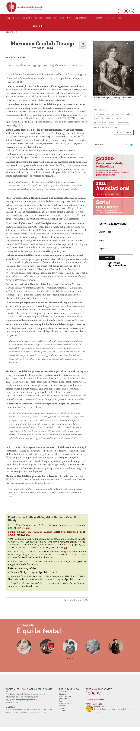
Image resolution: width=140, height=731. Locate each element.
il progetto (13, 18)
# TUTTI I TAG (124, 132)
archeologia (99, 114)
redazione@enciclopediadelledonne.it (27, 700)
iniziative (110, 18)
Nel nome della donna (103, 707)
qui (28, 528)
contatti (122, 18)
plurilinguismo (100, 123)
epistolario (98, 118)
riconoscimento (123, 123)
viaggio (114, 127)
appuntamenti (82, 18)
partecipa (59, 18)
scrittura (105, 127)
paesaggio (109, 118)
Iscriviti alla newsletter (96, 699)
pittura (118, 118)
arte (107, 114)
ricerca (111, 123)
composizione (117, 114)
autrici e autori (43, 18)
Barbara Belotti (17, 57)
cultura (129, 114)
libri (69, 18)
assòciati (97, 18)
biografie (27, 18)
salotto (97, 127)
